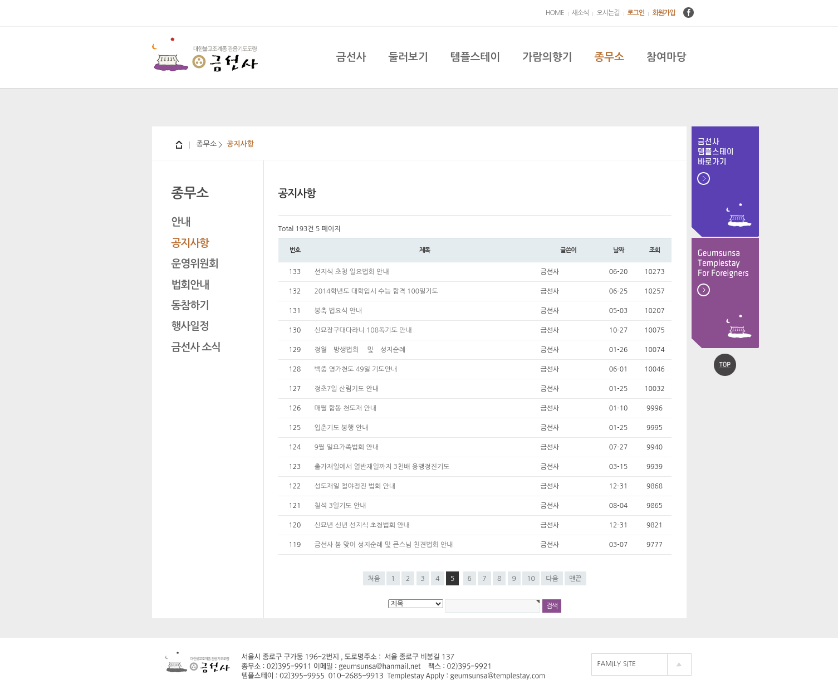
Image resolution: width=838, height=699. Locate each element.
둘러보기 (408, 57)
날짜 (618, 250)
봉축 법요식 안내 (338, 310)
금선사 (351, 57)
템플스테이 (475, 57)
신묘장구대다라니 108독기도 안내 (363, 330)
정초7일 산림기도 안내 (347, 388)
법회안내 (190, 285)
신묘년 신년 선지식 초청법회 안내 (362, 525)
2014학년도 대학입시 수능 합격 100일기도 (376, 291)
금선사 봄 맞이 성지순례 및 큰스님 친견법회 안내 (384, 544)
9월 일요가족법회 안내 (347, 447)
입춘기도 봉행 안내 (342, 427)
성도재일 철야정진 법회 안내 (355, 486)
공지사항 (190, 243)
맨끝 (575, 578)
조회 (654, 250)
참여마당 (666, 57)
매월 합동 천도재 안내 (346, 408)
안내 (180, 222)
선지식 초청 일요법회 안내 (352, 271)
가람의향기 (547, 57)
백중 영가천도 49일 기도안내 (356, 369)
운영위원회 (194, 263)
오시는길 (607, 12)
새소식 (580, 12)
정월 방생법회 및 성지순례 (360, 349)
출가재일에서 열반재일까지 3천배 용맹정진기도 (382, 466)
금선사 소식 (196, 347)
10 (531, 578)
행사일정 (190, 326)
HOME (555, 12)
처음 (373, 578)
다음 (552, 578)
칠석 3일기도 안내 (340, 505)
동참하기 (190, 305)
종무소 (609, 57)
